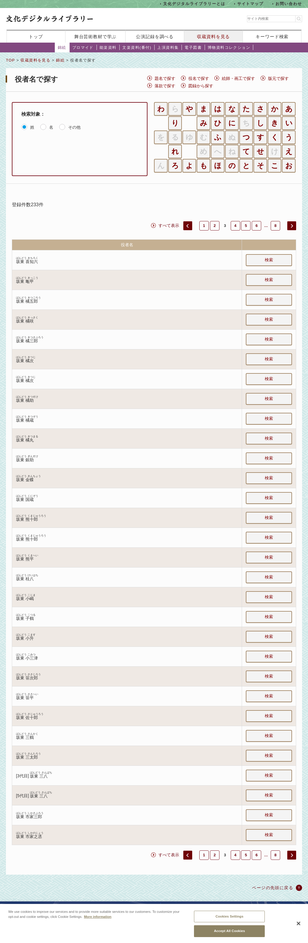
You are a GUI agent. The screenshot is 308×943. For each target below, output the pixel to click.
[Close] (298, 924)
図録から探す (200, 85)
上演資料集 (168, 47)
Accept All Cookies (229, 932)
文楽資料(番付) (136, 47)
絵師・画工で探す (238, 78)
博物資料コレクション (229, 47)
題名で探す (165, 78)
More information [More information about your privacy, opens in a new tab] (97, 917)
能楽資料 (108, 47)
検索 (269, 259)
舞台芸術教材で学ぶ (95, 36)
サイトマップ (250, 3)
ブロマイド (83, 47)
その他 (74, 127)
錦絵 (62, 47)
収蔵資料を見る (213, 36)
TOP (10, 60)
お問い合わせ (288, 3)
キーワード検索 (272, 36)
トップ (36, 36)
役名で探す (198, 78)
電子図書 (193, 47)
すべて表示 (168, 225)
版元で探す (278, 78)
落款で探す (165, 85)
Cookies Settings (229, 917)
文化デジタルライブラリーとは (194, 3)
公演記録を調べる (155, 36)
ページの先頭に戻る (272, 887)
